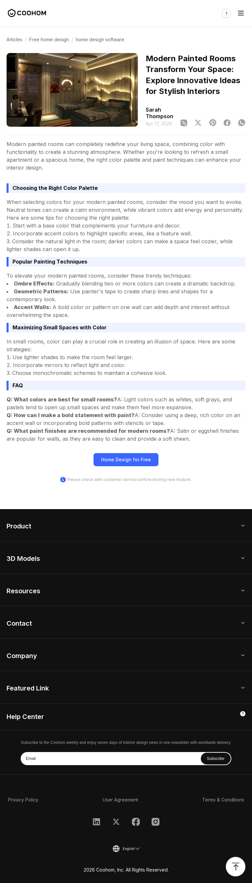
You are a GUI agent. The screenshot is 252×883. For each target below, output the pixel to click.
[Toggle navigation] (241, 13)
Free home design (49, 39)
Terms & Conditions (223, 799)
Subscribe (215, 758)
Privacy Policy (23, 799)
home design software (100, 39)
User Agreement (120, 799)
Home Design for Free (126, 459)
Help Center (25, 717)
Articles (14, 39)
